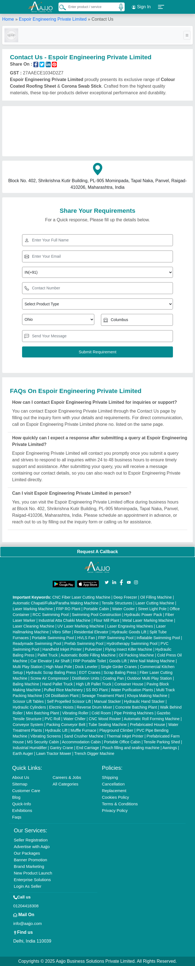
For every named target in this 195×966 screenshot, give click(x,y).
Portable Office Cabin (122, 742)
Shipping (110, 777)
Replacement (114, 790)
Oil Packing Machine (136, 655)
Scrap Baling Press (120, 672)
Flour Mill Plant (106, 620)
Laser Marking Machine (33, 609)
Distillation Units (86, 678)
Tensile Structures (116, 603)
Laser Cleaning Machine (33, 626)
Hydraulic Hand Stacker (144, 701)
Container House (128, 684)
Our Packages (27, 853)
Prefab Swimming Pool (83, 643)
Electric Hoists (61, 707)
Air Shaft (62, 661)
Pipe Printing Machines (134, 713)
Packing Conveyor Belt (66, 724)
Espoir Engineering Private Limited (52, 19)
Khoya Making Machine (147, 695)
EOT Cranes (90, 672)
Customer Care (26, 790)
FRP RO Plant (68, 609)
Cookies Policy (115, 797)
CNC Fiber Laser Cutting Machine (81, 597)
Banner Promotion (30, 859)
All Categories (65, 784)
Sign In (141, 6)
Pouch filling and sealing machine (130, 748)
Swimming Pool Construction (96, 614)
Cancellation (113, 784)
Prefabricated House (147, 724)
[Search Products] (60, 7)
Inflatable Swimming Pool (158, 638)
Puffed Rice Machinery (63, 690)
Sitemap (19, 784)
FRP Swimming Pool (115, 638)
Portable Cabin (96, 609)
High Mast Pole (59, 666)
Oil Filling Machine (156, 597)
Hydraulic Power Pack (143, 614)
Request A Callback (97, 551)
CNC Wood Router (105, 719)
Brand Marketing (29, 866)
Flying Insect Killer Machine (128, 649)
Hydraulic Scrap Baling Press (51, 672)
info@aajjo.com (27, 923)
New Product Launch (33, 873)
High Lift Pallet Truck (93, 684)
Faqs (16, 817)
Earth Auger (23, 753)
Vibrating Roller (75, 713)
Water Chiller (74, 719)
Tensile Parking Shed (162, 742)
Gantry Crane (61, 748)
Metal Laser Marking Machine (147, 620)
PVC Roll (52, 719)
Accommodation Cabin (81, 742)
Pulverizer (93, 649)
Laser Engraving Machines (130, 626)
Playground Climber (116, 730)
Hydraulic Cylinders (29, 707)
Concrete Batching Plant (136, 707)
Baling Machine (26, 684)
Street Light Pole (152, 609)
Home (8, 19)
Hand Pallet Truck (57, 684)
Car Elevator (41, 661)
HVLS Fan (86, 638)
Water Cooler (123, 609)
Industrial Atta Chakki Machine (64, 620)
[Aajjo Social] (107, 582)
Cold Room (101, 713)
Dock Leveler (86, 666)
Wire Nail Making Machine (152, 661)
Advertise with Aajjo (32, 846)
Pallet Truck (48, 655)
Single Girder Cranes (119, 666)
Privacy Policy (114, 810)
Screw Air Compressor (49, 678)
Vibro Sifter (61, 632)
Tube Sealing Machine (108, 724)
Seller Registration (31, 840)
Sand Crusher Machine (83, 736)
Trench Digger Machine (94, 753)
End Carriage (87, 748)
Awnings (169, 748)
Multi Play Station (27, 666)
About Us (20, 777)
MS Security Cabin (43, 742)
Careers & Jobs (67, 777)
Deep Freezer (125, 597)
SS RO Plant (97, 690)
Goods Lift (118, 661)
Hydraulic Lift (56, 730)
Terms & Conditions (120, 803)
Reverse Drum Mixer (94, 707)
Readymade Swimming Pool (37, 643)
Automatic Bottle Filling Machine (88, 655)
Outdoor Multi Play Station (149, 678)
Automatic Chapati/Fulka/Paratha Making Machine (55, 603)
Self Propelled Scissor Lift (69, 701)
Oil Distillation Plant (62, 695)
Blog (16, 797)
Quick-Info (21, 803)
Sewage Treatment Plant (103, 695)
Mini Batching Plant (42, 713)
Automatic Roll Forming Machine (152, 719)
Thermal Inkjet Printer (124, 736)
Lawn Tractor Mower (53, 753)
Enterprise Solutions (32, 879)
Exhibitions (22, 810)
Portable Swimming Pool (53, 638)
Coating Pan (113, 678)
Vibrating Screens (45, 736)
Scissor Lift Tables (28, 701)
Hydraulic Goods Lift (128, 632)
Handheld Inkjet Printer (62, 649)
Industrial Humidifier (30, 748)
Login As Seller (27, 886)
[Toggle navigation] (187, 35)
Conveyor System (28, 724)
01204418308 (26, 905)
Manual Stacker (107, 701)
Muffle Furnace (83, 730)
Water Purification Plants (132, 690)
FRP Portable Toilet (89, 661)
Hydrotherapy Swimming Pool (131, 643)
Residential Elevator (91, 632)
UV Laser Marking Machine (80, 626)
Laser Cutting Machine (154, 603)
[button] (161, 7)
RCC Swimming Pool (51, 614)
